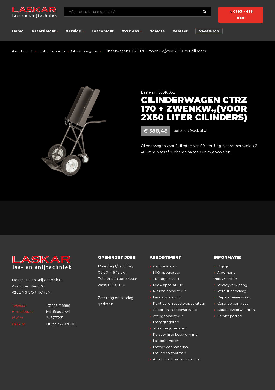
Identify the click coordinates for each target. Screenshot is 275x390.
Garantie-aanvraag (233, 303)
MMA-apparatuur (168, 285)
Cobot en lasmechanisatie (175, 310)
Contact (180, 31)
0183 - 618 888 (240, 14)
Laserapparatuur (167, 297)
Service (73, 31)
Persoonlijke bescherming (175, 334)
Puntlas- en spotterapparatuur (179, 303)
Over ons (130, 31)
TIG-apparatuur (166, 279)
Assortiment (43, 31)
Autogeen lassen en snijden (176, 359)
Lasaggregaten (166, 322)
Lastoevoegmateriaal (171, 347)
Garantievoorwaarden (236, 310)
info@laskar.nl (58, 312)
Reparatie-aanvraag (234, 297)
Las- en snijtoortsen (169, 353)
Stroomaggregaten (169, 328)
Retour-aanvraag (232, 291)
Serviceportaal (229, 316)
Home (18, 31)
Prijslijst (223, 266)
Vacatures (209, 31)
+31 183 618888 (59, 306)
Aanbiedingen (165, 266)
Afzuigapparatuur (168, 316)
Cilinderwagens (84, 51)
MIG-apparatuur (167, 272)
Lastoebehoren (52, 51)
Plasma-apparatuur (170, 291)
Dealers (157, 31)
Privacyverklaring (232, 285)
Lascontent (103, 31)
